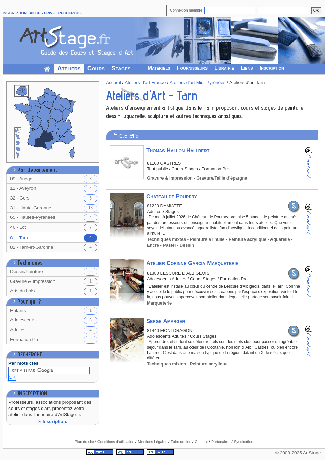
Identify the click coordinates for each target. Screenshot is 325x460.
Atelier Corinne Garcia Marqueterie (192, 263)
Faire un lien (181, 442)
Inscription (272, 68)
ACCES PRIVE (42, 13)
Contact (202, 442)
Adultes (54, 330)
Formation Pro (54, 340)
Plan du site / (85, 442)
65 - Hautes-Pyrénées (54, 218)
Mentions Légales (153, 442)
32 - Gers (54, 198)
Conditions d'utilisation (116, 442)
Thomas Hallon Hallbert (177, 150)
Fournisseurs (192, 68)
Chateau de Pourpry (171, 196)
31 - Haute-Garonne (54, 208)
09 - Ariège (54, 179)
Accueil (113, 82)
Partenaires (221, 442)
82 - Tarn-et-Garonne (54, 247)
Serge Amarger (165, 321)
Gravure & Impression (54, 282)
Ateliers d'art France (145, 82)
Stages (121, 68)
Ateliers (69, 68)
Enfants (54, 311)
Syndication (243, 442)
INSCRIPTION (15, 13)
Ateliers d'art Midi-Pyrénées (198, 82)
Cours (96, 68)
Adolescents (54, 321)
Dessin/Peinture (54, 272)
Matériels (159, 68)
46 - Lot (54, 227)
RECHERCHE (70, 13)
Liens (247, 68)
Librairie (224, 68)
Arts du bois (54, 291)
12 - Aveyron (54, 189)
